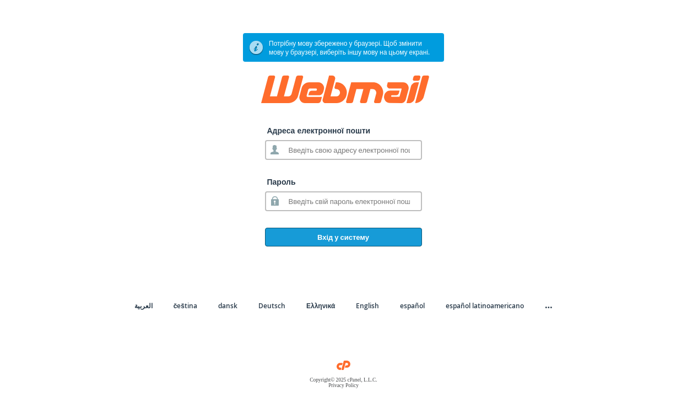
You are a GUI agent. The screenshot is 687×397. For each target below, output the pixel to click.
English (367, 305)
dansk (227, 305)
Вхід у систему (343, 237)
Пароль (281, 181)
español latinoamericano (485, 305)
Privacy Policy (343, 385)
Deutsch (271, 305)
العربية (143, 305)
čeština (185, 305)
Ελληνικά (320, 305)
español (412, 305)
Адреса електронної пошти (319, 130)
